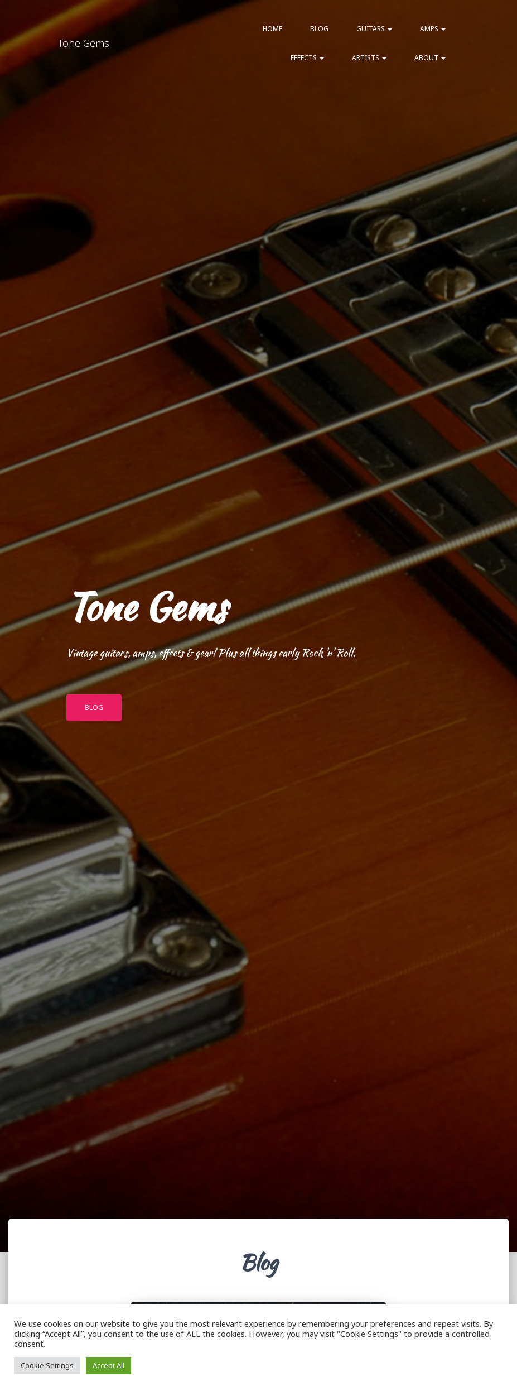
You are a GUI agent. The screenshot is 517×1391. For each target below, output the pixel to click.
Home (272, 28)
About (430, 58)
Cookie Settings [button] (47, 1365)
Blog (319, 28)
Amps (433, 28)
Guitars (374, 28)
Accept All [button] (108, 1365)
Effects (307, 58)
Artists (369, 58)
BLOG (94, 707)
